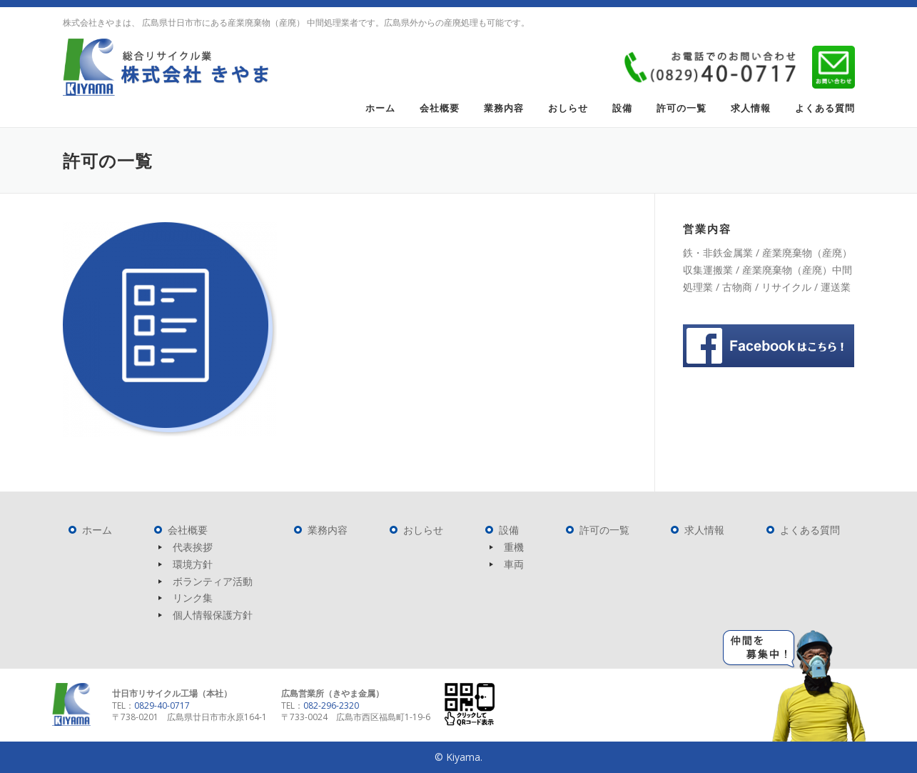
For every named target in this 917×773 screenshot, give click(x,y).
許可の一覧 (681, 108)
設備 (622, 108)
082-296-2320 (331, 705)
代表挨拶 (193, 547)
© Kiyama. (458, 757)
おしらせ (568, 108)
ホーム (380, 108)
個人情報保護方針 (213, 615)
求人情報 (751, 108)
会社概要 (440, 108)
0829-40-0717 (162, 705)
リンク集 (193, 597)
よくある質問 (825, 108)
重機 (514, 547)
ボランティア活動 (213, 581)
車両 (514, 564)
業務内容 (504, 108)
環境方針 (193, 564)
